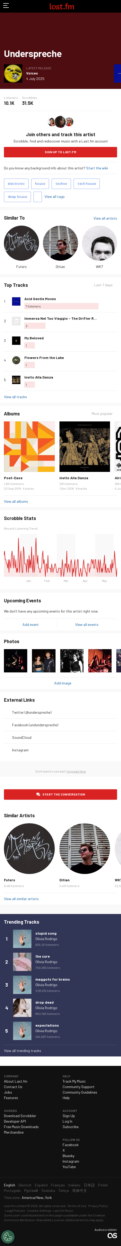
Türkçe (63, 1190)
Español (41, 1185)
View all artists (105, 218)
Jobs (8, 1092)
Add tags (38, 197)
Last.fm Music (63, 1210)
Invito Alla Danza (38, 377)
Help (66, 1097)
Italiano (74, 1185)
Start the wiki (97, 168)
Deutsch (25, 1185)
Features (11, 1097)
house (40, 183)
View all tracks (15, 397)
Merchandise (14, 1132)
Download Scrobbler (20, 1115)
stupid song (46, 933)
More (115, 301)
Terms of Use (76, 1206)
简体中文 (79, 1190)
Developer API (15, 1121)
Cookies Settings (39, 1210)
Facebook (71, 1144)
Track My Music (74, 1081)
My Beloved (34, 338)
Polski (103, 1185)
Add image (62, 683)
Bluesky (68, 1155)
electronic (16, 183)
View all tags (55, 196)
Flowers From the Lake (44, 357)
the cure (42, 956)
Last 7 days (103, 285)
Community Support (79, 1086)
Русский (31, 1190)
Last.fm (62, 6)
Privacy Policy (98, 1206)
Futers (21, 266)
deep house (17, 196)
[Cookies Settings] (7, 1236)
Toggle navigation (6, 6)
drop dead (44, 1002)
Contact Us (13, 1086)
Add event (31, 624)
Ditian (60, 266)
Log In (67, 1121)
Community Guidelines (80, 1092)
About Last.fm (15, 1081)
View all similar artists (21, 898)
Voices (32, 73)
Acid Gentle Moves (40, 298)
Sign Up (69, 1115)
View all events (86, 624)
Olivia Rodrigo (46, 938)
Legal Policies (15, 1210)
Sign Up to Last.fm (60, 152)
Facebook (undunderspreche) (35, 725)
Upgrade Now (76, 771)
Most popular (102, 413)
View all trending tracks (22, 1050)
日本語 (89, 1185)
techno (61, 183)
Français (58, 1185)
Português (12, 1190)
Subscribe (71, 1126)
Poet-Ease (13, 478)
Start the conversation (63, 794)
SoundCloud (21, 737)
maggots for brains (52, 979)
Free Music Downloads (21, 1126)
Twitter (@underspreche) (31, 712)
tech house (87, 183)
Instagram (20, 750)
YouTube (69, 1166)
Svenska (48, 1190)
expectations (47, 1025)
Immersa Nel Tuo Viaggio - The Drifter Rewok (63, 318)
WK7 (99, 266)
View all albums (16, 501)
